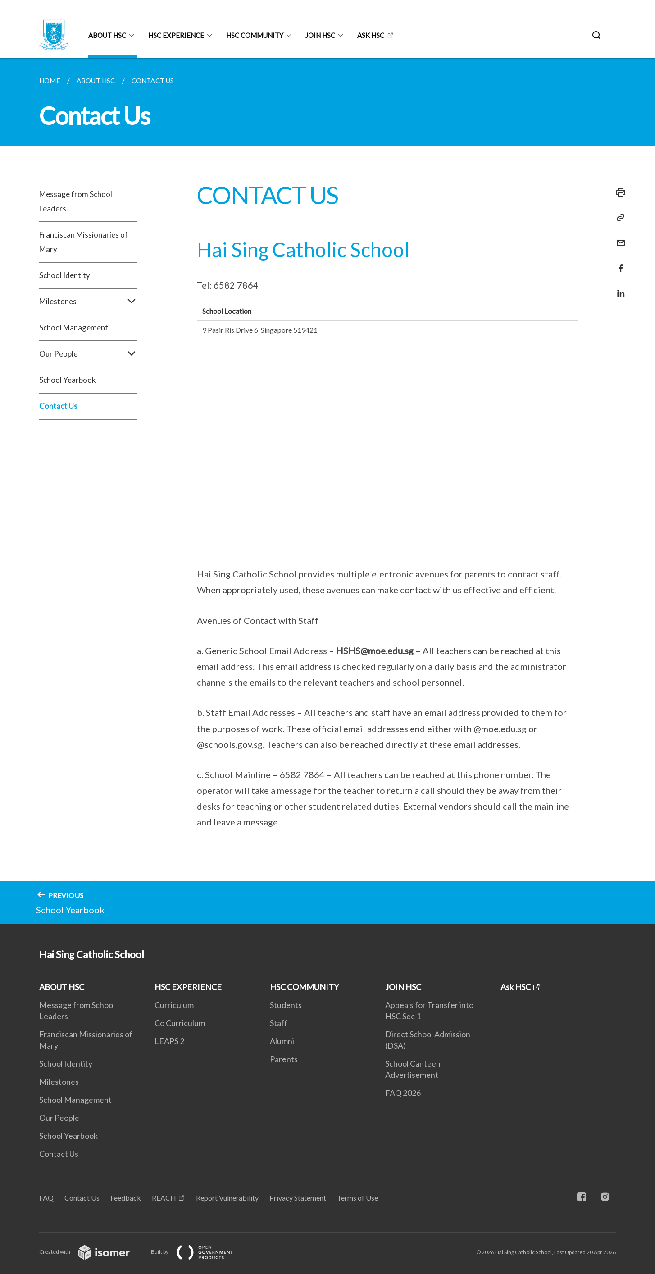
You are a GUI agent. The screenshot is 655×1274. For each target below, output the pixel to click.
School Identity (64, 275)
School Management (73, 327)
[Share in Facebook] (618, 262)
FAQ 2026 (403, 1093)
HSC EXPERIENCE (176, 35)
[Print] (618, 192)
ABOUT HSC (107, 35)
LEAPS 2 (169, 1041)
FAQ (46, 1197)
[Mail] (618, 237)
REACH (164, 1197)
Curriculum (174, 1005)
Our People (88, 354)
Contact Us (58, 406)
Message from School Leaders (75, 201)
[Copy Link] (618, 218)
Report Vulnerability (227, 1197)
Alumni (282, 1041)
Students (286, 1005)
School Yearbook (67, 380)
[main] (327, 491)
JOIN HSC (320, 35)
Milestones (88, 301)
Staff (278, 1023)
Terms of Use (357, 1197)
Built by (199, 1251)
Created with (91, 1251)
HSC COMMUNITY (254, 35)
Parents (284, 1059)
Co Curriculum (180, 1023)
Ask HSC (370, 35)
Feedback (125, 1197)
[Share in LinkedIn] (618, 288)
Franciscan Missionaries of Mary (83, 242)
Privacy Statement (297, 1197)
